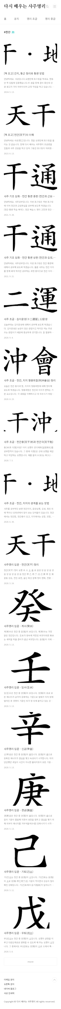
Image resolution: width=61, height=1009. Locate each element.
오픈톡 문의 (9, 984)
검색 (47, 6)
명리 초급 (32, 19)
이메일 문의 (9, 979)
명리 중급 (50, 19)
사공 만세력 (9, 993)
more (30, 961)
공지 (16, 19)
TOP (54, 980)
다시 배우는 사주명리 (25, 6)
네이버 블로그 (10, 988)
